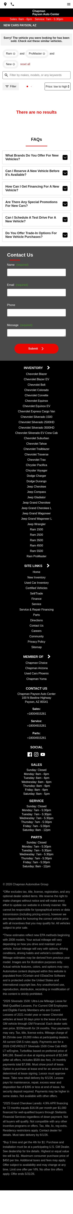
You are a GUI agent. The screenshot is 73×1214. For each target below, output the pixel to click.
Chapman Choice (36, 664)
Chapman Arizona (36, 669)
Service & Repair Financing (36, 611)
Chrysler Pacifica (36, 466)
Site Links (34, 567)
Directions (36, 621)
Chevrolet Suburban (36, 439)
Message (20, 326)
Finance (36, 600)
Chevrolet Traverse (36, 456)
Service (36, 605)
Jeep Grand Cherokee (36, 504)
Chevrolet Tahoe (36, 445)
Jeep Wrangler (36, 525)
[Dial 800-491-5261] (12, 4)
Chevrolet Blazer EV (36, 380)
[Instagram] (36, 756)
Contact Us (36, 627)
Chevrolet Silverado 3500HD (37, 429)
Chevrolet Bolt (36, 386)
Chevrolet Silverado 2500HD (37, 423)
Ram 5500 (36, 552)
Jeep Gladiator (36, 498)
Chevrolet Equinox (36, 402)
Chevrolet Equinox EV (36, 407)
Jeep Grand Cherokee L (36, 509)
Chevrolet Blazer (36, 375)
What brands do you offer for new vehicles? (36, 158)
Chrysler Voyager (36, 472)
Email (18, 286)
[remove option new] (10, 65)
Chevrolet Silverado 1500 (36, 418)
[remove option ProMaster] (37, 54)
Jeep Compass (36, 493)
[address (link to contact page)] (5, 4)
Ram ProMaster (36, 557)
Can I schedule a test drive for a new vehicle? (36, 220)
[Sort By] (57, 87)
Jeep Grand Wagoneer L (37, 520)
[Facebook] (30, 756)
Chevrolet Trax (36, 461)
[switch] (69, 4)
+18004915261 (36, 715)
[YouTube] (43, 756)
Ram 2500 (36, 536)
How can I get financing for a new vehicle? (36, 189)
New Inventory (36, 579)
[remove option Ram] (10, 54)
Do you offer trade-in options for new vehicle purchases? (36, 236)
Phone (11, 306)
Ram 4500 (36, 547)
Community (36, 637)
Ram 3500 (36, 541)
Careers (36, 632)
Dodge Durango (36, 482)
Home (37, 573)
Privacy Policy (36, 643)
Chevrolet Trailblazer (36, 450)
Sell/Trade (36, 595)
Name (18, 266)
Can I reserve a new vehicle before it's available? (36, 174)
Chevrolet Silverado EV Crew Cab (36, 434)
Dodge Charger (36, 477)
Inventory (34, 369)
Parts (36, 616)
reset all (26, 65)
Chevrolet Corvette (36, 396)
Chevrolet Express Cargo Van (36, 412)
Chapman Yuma (36, 680)
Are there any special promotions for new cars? (36, 205)
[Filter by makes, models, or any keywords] (36, 76)
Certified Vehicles (36, 589)
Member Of (34, 658)
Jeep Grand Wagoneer (36, 514)
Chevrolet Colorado (36, 391)
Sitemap (36, 648)
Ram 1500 (36, 531)
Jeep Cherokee (36, 488)
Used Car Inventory (36, 584)
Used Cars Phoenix (36, 675)
